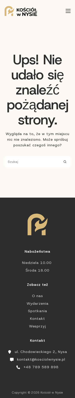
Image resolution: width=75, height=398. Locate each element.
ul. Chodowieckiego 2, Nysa (41, 351)
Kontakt (37, 318)
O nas (37, 295)
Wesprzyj (37, 326)
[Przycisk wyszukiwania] (65, 161)
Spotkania (37, 311)
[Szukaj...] (32, 161)
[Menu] (68, 10)
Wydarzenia (38, 303)
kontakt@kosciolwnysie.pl (41, 359)
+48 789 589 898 (41, 367)
